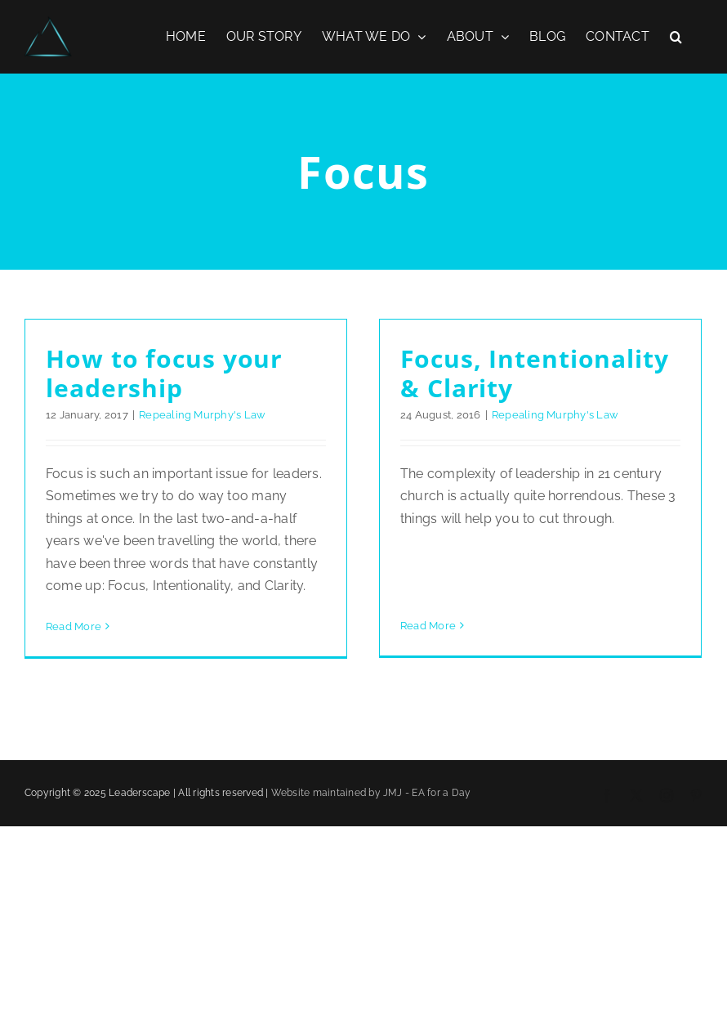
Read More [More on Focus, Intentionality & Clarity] (422, 558)
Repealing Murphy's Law (202, 415)
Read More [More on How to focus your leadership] (73, 626)
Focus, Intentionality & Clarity (529, 373)
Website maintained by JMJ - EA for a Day (371, 827)
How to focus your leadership (164, 373)
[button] (676, 37)
